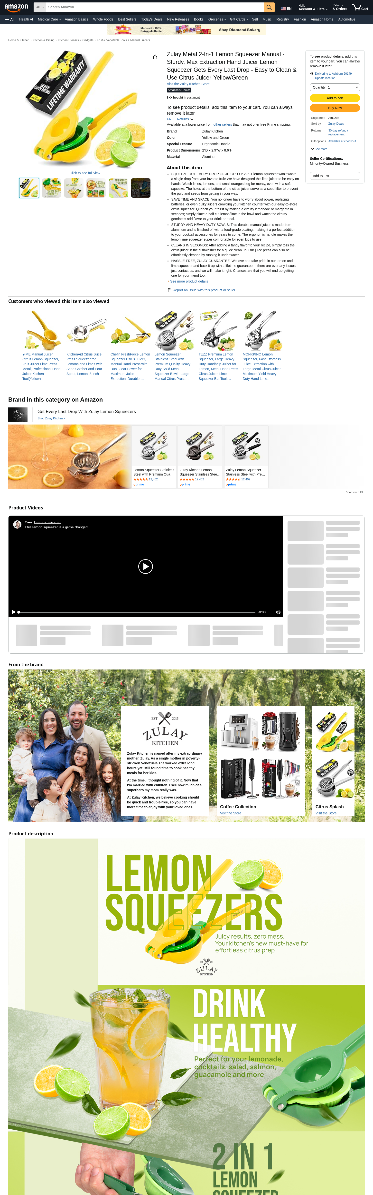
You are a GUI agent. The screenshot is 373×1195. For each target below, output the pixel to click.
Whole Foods (103, 19)
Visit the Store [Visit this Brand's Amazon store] (230, 813)
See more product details (189, 281)
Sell (255, 19)
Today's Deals (151, 19)
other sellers (223, 124)
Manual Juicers (140, 40)
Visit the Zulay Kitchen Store (188, 84)
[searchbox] (155, 7)
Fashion (300, 19)
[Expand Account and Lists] (327, 9)
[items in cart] (360, 7)
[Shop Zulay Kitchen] (51, 419)
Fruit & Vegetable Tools (112, 40)
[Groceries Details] (225, 19)
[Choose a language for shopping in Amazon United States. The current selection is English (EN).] (285, 7)
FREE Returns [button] (180, 119)
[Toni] (28, 522)
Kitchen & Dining (44, 40)
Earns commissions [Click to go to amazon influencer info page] (47, 522)
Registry (282, 19)
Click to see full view (85, 173)
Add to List (321, 176)
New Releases (178, 19)
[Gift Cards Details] (247, 19)
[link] (42, 366)
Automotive (346, 19)
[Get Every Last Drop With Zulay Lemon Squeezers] (86, 412)
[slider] (137, 612)
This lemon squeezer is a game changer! (56, 527)
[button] (10, 19)
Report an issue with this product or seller (201, 290)
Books (199, 19)
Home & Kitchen (18, 40)
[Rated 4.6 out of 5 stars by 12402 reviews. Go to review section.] (153, 479)
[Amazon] (17, 7)
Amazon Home (322, 19)
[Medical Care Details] (60, 19)
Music (267, 19)
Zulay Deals (336, 123)
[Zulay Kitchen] (18, 414)
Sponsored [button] (355, 492)
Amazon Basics (76, 19)
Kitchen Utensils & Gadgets (75, 40)
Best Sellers (127, 19)
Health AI (26, 19)
